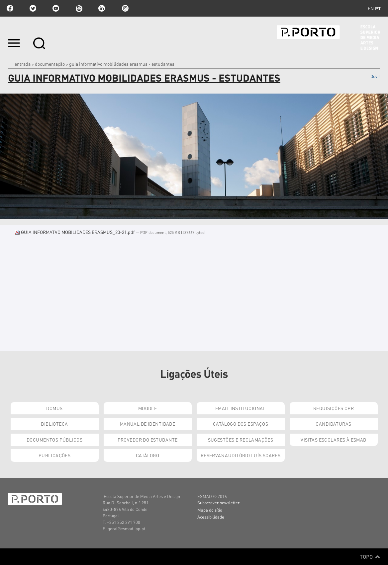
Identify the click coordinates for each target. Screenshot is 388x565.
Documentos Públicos (54, 440)
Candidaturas (333, 424)
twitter (33, 8)
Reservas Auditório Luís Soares (241, 455)
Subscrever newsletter (218, 502)
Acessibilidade (210, 517)
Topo (370, 556)
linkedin (101, 8)
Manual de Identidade (147, 424)
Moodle (147, 408)
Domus (54, 408)
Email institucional (240, 408)
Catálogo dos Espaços (240, 424)
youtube (55, 8)
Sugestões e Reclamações (240, 440)
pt (378, 8)
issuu (78, 8)
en (371, 8)
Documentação (50, 64)
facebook (10, 8)
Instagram (124, 8)
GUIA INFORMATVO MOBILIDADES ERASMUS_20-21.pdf (75, 232)
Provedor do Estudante (148, 440)
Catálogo (147, 455)
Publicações (55, 455)
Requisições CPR (333, 408)
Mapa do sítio (209, 510)
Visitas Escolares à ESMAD (333, 440)
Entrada (23, 64)
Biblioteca (54, 424)
